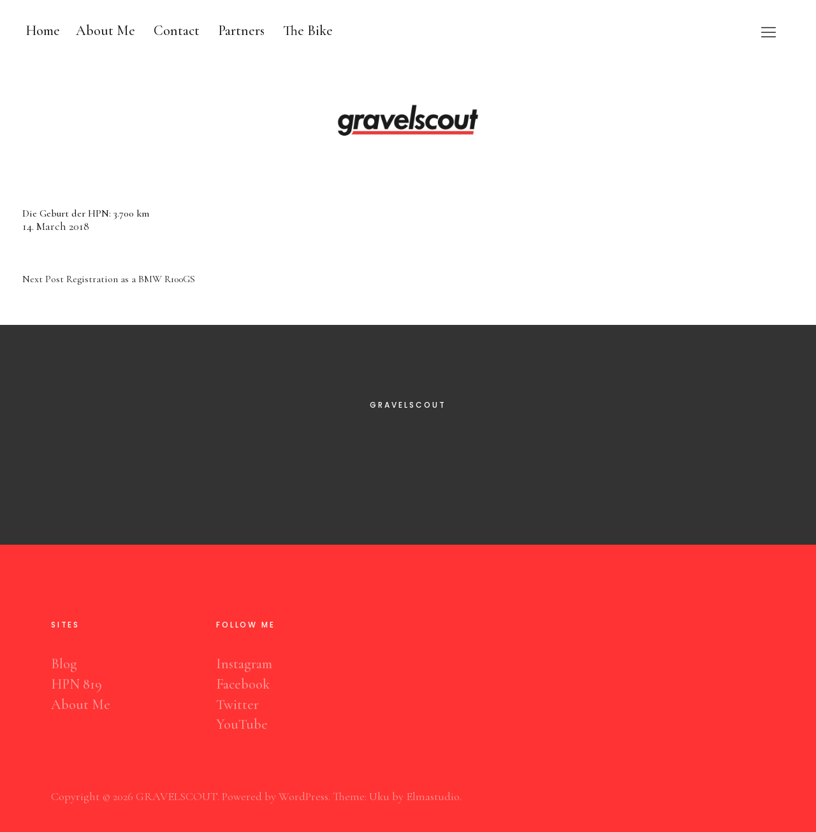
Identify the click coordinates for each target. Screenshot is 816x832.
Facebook (243, 684)
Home (43, 30)
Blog (64, 664)
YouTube (242, 724)
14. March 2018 (55, 226)
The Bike (308, 30)
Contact (177, 30)
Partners (241, 30)
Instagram (244, 664)
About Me (105, 30)
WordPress (303, 796)
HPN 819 (76, 684)
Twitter (237, 704)
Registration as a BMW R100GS (108, 279)
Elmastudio (433, 796)
